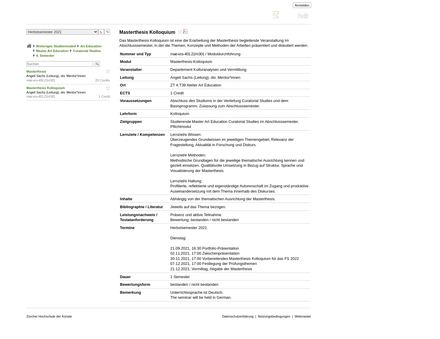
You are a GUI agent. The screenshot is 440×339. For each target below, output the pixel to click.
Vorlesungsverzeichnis (69, 16)
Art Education (90, 46)
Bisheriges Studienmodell (56, 46)
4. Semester (45, 55)
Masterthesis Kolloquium (46, 88)
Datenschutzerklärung (238, 316)
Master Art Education (52, 51)
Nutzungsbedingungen (274, 316)
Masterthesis (36, 71)
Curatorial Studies (87, 51)
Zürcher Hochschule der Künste (49, 316)
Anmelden (302, 5)
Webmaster (303, 316)
